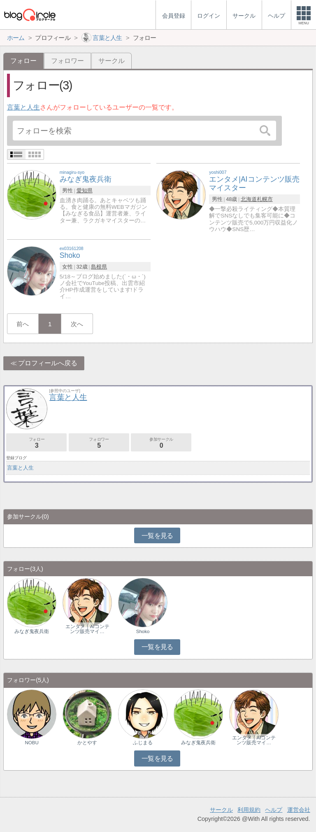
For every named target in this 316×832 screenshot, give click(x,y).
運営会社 (298, 809)
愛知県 (85, 190)
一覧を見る (157, 535)
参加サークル (161, 443)
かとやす (87, 742)
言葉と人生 (23, 107)
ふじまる (143, 742)
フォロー (36, 443)
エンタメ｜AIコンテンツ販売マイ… (87, 629)
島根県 (99, 267)
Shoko (143, 631)
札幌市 (265, 199)
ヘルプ (273, 809)
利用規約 (248, 809)
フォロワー (67, 60)
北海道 (249, 199)
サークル (111, 60)
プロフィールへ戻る (47, 363)
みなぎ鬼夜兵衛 (31, 631)
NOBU (32, 742)
